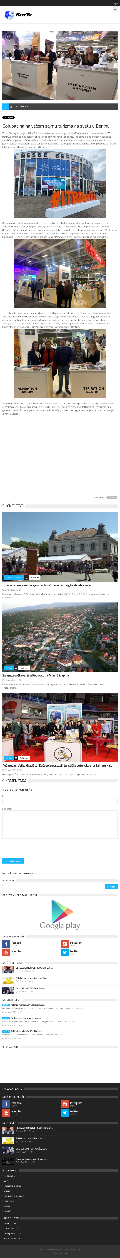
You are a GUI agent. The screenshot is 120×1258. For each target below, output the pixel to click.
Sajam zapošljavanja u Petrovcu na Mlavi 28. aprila (35, 675)
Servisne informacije (14, 577)
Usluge (7, 1205)
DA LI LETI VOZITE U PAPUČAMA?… (31, 988)
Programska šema (12, 1185)
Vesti (6, 1180)
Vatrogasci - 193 (11, 1228)
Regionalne (9, 1175)
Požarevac (34, 577)
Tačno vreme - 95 (12, 1238)
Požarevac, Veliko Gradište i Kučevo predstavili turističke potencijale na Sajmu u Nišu (57, 765)
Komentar (7, 808)
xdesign (64, 1253)
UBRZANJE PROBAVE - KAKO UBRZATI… (34, 967)
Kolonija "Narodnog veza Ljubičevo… (23, 1004)
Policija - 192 (10, 1223)
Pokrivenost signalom (14, 1195)
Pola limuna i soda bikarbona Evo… (32, 978)
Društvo (112, 497)
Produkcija (9, 1200)
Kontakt (7, 1210)
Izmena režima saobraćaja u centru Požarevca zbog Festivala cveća (46, 585)
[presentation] (26, 849)
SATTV (77, 1249)
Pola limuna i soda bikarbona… (30, 1138)
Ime (4, 796)
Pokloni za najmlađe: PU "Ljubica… (22, 1031)
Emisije (7, 1190)
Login (115, 3)
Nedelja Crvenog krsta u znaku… (21, 1018)
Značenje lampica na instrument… (31, 1159)
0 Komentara (14, 781)
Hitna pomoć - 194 (12, 1233)
